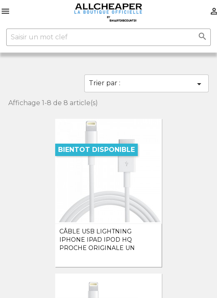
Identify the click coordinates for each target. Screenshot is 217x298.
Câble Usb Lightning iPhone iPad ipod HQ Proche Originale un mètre (97, 244)
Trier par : (146, 84)
